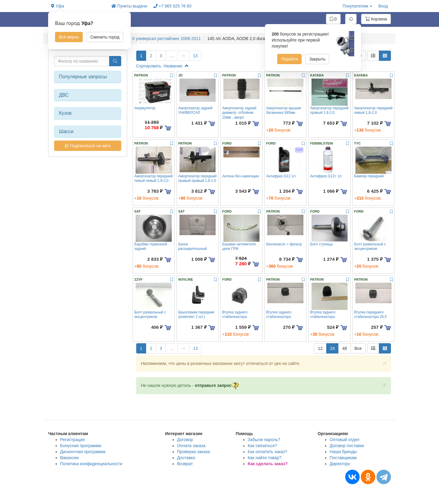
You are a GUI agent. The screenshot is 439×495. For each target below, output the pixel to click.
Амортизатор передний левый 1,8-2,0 (373, 110)
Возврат (185, 463)
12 (320, 348)
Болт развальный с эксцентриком (370, 246)
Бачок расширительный (192, 246)
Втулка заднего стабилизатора (234, 314)
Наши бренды (343, 451)
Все (358, 348)
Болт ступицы (321, 244)
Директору (340, 463)
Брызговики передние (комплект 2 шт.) (196, 314)
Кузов (65, 113)
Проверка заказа (193, 451)
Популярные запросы (83, 76)
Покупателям (357, 6)
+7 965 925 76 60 (172, 6)
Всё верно (69, 37)
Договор (185, 439)
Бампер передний (369, 176)
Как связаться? (262, 445)
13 (195, 55)
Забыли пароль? (264, 439)
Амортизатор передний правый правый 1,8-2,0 (197, 178)
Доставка (186, 457)
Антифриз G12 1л (281, 176)
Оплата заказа (191, 445)
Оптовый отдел (344, 439)
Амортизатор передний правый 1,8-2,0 (329, 110)
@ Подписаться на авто (87, 145)
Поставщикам (343, 457)
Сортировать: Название (162, 66)
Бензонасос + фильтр (284, 244)
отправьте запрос (217, 385)
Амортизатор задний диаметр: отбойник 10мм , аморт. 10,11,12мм (239, 115)
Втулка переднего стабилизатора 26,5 (370, 314)
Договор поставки (347, 445)
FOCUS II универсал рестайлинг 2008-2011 (158, 38)
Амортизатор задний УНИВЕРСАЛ (195, 110)
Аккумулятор (144, 108)
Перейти (289, 59)
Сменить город (104, 37)
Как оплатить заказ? (267, 451)
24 (332, 348)
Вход (383, 6)
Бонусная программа (80, 445)
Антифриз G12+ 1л (326, 176)
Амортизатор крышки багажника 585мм (283, 110)
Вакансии (69, 457)
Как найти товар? (264, 457)
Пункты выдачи (129, 6)
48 (344, 348)
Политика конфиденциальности (91, 463)
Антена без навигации (240, 176)
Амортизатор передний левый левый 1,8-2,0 (153, 178)
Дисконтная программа (82, 451)
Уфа (57, 6)
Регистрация (72, 439)
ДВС (64, 95)
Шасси (66, 131)
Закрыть (317, 59)
